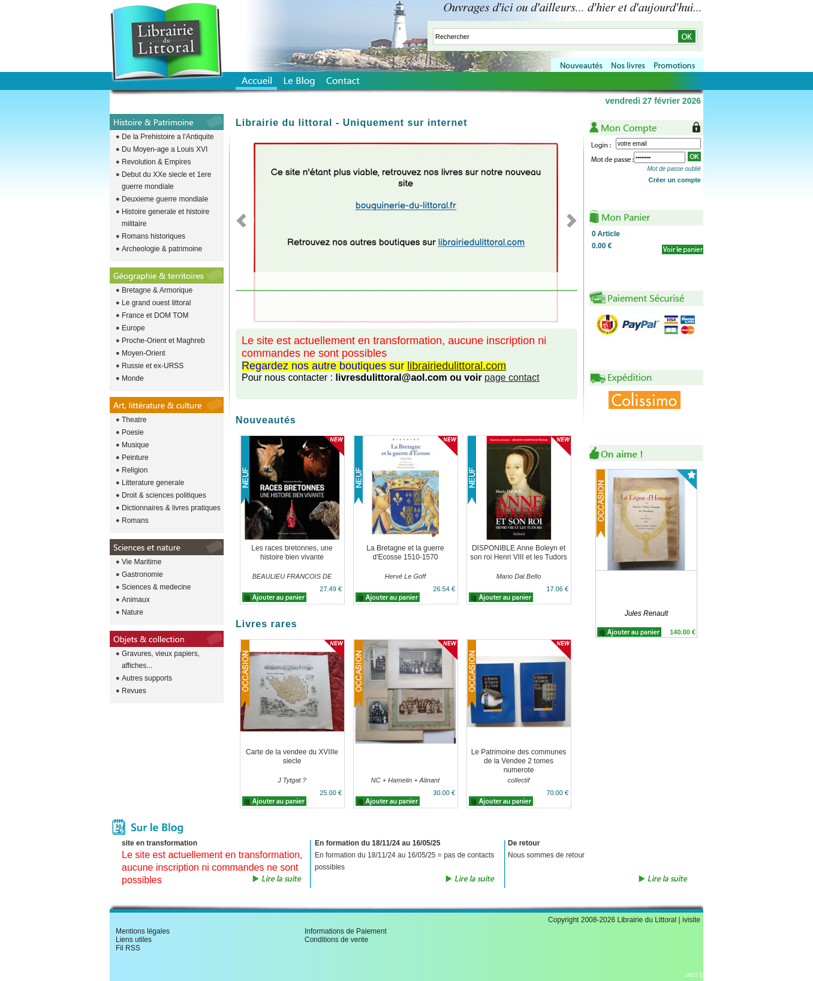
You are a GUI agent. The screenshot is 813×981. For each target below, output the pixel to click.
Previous (245, 220)
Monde (133, 378)
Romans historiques (153, 236)
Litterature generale (153, 483)
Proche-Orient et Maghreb (163, 340)
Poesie (133, 432)
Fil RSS (128, 948)
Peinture (135, 457)
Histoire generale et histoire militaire (165, 217)
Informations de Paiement (346, 931)
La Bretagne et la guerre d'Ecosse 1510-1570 (405, 552)
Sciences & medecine (156, 587)
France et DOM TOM (155, 315)
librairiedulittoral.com (456, 366)
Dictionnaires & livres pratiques (171, 508)
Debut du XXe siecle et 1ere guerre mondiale (166, 180)
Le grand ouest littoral (156, 303)
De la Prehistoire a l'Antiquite (168, 137)
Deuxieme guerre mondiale (165, 199)
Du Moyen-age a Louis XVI (164, 149)
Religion (134, 470)
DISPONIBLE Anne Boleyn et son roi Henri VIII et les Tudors (518, 552)
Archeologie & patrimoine (162, 249)
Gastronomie (142, 574)
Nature (132, 612)
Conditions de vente (336, 939)
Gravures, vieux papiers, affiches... (161, 659)
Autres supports (147, 678)
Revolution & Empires (156, 162)
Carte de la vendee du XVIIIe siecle (292, 756)
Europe (133, 328)
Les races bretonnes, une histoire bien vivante (291, 552)
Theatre (134, 420)
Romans (135, 520)
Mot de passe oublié (674, 168)
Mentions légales (143, 931)
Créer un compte (675, 179)
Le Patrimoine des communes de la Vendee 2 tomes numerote (519, 761)
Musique (135, 445)
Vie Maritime (141, 562)
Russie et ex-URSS (152, 366)
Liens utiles (134, 939)
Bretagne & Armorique (157, 290)
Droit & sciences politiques (164, 495)
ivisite (691, 920)
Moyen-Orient (143, 353)
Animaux (136, 599)
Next (568, 220)
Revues (134, 691)
